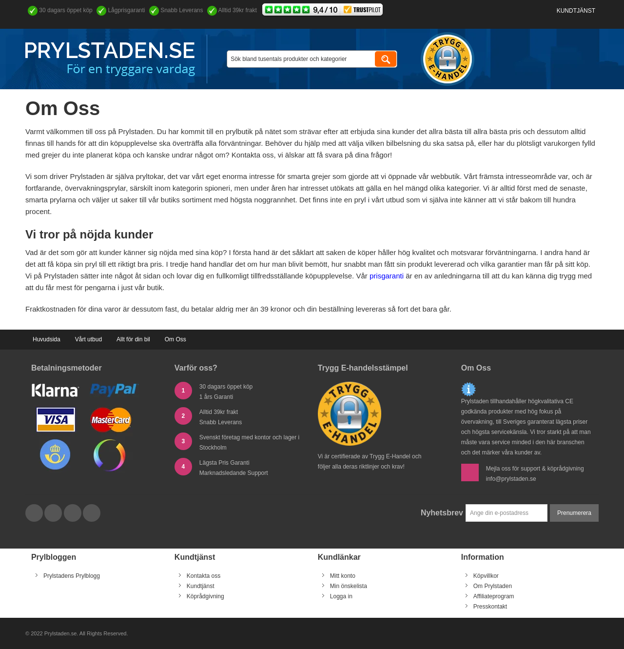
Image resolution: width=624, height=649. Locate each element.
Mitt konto (342, 575)
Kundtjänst (576, 10)
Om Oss (175, 339)
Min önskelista (348, 586)
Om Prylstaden (492, 586)
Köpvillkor (486, 575)
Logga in (341, 596)
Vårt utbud (88, 339)
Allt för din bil (133, 339)
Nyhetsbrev (442, 513)
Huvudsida (46, 339)
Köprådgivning (205, 596)
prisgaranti (387, 276)
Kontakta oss (203, 575)
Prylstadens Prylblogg (71, 575)
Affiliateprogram (493, 596)
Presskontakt (490, 606)
